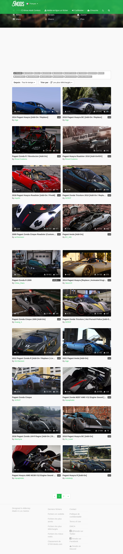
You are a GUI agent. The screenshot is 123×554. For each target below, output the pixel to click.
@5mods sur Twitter (76, 532)
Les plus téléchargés (56, 82)
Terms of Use (75, 521)
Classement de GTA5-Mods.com (55, 542)
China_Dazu (20, 283)
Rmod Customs (21, 159)
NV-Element (19, 361)
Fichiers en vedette (56, 514)
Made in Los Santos (20, 511)
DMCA (72, 526)
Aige (16, 120)
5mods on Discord (75, 547)
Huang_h (18, 322)
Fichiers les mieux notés (55, 535)
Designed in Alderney (21, 508)
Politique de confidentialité (75, 515)
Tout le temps (24, 82)
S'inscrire (93, 10)
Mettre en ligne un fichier (56, 10)
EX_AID (68, 237)
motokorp (69, 478)
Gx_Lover (69, 439)
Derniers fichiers (55, 509)
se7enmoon (19, 237)
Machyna (18, 439)
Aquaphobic (70, 400)
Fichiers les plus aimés (55, 520)
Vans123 (68, 283)
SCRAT (68, 198)
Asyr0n (17, 198)
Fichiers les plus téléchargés (55, 527)
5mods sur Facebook (75, 539)
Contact (73, 509)
